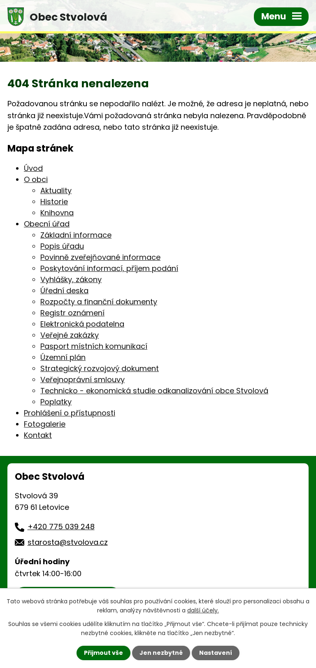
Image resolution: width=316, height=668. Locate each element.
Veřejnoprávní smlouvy (82, 379)
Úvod (33, 168)
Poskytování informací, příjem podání (109, 268)
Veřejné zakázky (69, 335)
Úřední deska (64, 290)
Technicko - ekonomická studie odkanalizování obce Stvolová (154, 390)
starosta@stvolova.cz (68, 542)
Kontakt (38, 435)
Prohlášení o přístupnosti (69, 413)
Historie (54, 201)
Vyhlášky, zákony (71, 279)
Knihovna (57, 213)
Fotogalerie (44, 424)
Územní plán (63, 357)
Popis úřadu (62, 246)
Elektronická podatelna (82, 324)
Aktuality (56, 190)
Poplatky (56, 402)
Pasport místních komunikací (93, 346)
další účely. (203, 610)
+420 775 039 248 (61, 526)
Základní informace (76, 235)
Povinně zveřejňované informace (100, 257)
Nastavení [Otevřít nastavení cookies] (215, 653)
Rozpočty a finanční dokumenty (98, 302)
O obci (36, 179)
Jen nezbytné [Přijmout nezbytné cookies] (161, 653)
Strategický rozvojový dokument (99, 368)
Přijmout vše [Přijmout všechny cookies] (103, 653)
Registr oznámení (72, 313)
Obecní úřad (47, 224)
